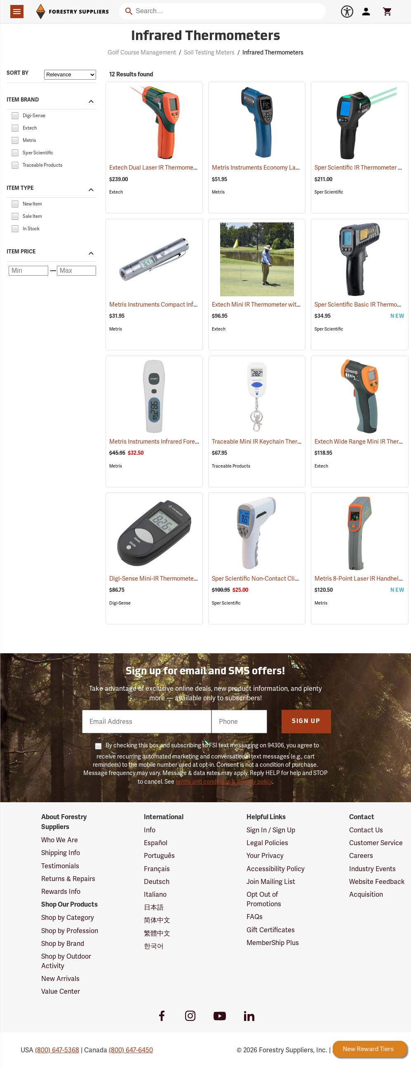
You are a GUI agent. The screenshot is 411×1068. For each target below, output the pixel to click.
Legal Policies (267, 843)
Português (159, 855)
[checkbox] (15, 115)
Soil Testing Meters (209, 52)
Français (157, 869)
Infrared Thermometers (272, 52)
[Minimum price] (28, 271)
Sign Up (306, 721)
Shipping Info (60, 852)
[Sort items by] (70, 75)
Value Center (60, 991)
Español (155, 843)
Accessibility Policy (276, 869)
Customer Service (376, 843)
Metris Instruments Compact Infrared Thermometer (187, 304)
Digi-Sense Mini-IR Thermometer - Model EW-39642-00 (192, 578)
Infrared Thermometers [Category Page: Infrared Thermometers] (205, 36)
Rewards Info (60, 891)
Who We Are (59, 840)
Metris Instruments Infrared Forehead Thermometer (188, 441)
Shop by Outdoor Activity (66, 961)
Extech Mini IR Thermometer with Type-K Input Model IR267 (301, 304)
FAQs (255, 916)
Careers (361, 855)
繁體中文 (157, 933)
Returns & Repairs (68, 878)
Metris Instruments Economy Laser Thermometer (287, 167)
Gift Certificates (271, 930)
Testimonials (60, 866)
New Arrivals (60, 978)
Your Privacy (265, 855)
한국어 (154, 946)
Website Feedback (377, 881)
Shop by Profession (69, 930)
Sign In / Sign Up (271, 830)
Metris (218, 192)
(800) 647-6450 (131, 1050)
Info (149, 830)
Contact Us (366, 830)
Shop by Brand (62, 943)
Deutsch (156, 881)
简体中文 (157, 920)
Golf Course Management (142, 52)
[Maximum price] (76, 271)
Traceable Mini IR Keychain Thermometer (277, 441)
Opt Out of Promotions (264, 899)
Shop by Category (67, 917)
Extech (116, 192)
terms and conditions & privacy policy (224, 781)
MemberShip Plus (273, 942)
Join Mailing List (271, 881)
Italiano (155, 894)
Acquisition (366, 894)
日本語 (154, 907)
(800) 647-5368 (57, 1050)
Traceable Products (231, 466)
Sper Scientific (329, 192)
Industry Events (372, 869)
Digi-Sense (120, 603)
